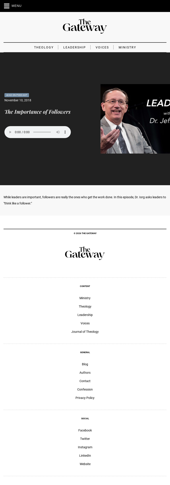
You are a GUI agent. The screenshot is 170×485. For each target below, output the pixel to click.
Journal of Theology (85, 331)
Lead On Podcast (16, 95)
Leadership (74, 47)
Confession (85, 389)
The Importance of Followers (37, 111)
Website (85, 464)
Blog (85, 364)
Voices (102, 47)
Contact (85, 381)
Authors (85, 372)
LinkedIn (85, 455)
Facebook (85, 430)
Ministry (127, 47)
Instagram (85, 447)
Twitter (85, 439)
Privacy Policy (85, 398)
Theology (44, 47)
